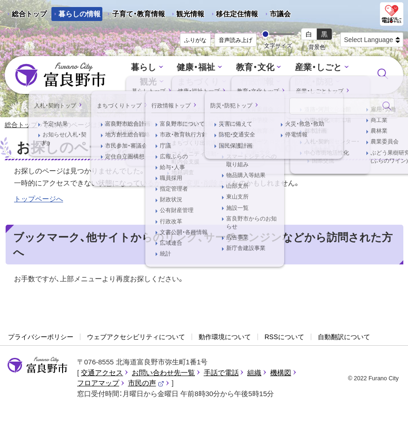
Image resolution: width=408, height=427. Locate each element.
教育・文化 (254, 68)
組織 (254, 373)
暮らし (147, 68)
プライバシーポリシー (40, 337)
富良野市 (37, 366)
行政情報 (256, 82)
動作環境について (225, 337)
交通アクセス (102, 373)
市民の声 (146, 384)
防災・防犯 (311, 82)
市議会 (280, 14)
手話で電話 (221, 373)
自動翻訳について (344, 337)
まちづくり (200, 82)
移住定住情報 (233, 15)
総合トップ (29, 14)
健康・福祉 (198, 68)
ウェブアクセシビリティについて (136, 337)
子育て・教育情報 (138, 14)
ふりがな (195, 40)
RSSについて (284, 337)
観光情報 (186, 15)
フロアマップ (98, 384)
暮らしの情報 (79, 14)
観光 (151, 82)
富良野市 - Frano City (60, 75)
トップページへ (38, 199)
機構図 (280, 373)
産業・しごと (315, 68)
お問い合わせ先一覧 (163, 373)
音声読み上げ (235, 40)
